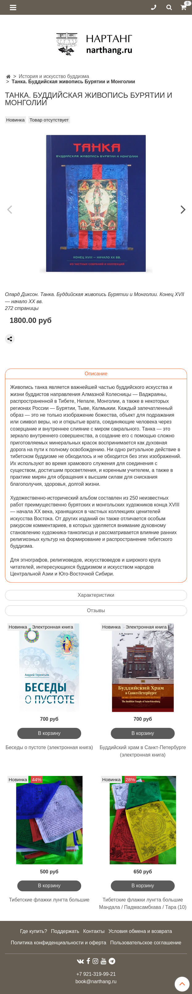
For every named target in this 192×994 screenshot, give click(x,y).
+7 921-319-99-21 (96, 974)
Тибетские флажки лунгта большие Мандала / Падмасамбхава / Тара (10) (142, 903)
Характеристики (96, 595)
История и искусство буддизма (54, 76)
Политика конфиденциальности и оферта (58, 942)
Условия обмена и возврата (140, 931)
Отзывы (96, 610)
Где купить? (33, 931)
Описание (96, 373)
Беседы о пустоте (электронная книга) (49, 747)
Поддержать (65, 931)
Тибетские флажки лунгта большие (49, 899)
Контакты (94, 931)
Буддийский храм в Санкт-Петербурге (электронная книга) (143, 751)
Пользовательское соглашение (145, 942)
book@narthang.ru (96, 981)
